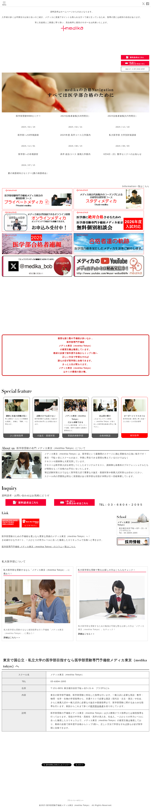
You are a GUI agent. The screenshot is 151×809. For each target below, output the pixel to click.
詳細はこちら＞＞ (12, 637)
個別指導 (134, 435)
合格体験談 (105, 435)
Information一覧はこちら (135, 186)
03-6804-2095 (58, 681)
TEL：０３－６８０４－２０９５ (121, 504)
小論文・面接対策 (46, 435)
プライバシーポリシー (75, 800)
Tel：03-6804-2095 (128, 533)
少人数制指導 (16, 435)
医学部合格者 (97, 706)
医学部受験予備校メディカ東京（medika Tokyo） (68, 805)
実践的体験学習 (75, 435)
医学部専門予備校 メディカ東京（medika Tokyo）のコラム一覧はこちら (39, 546)
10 (95, 109)
